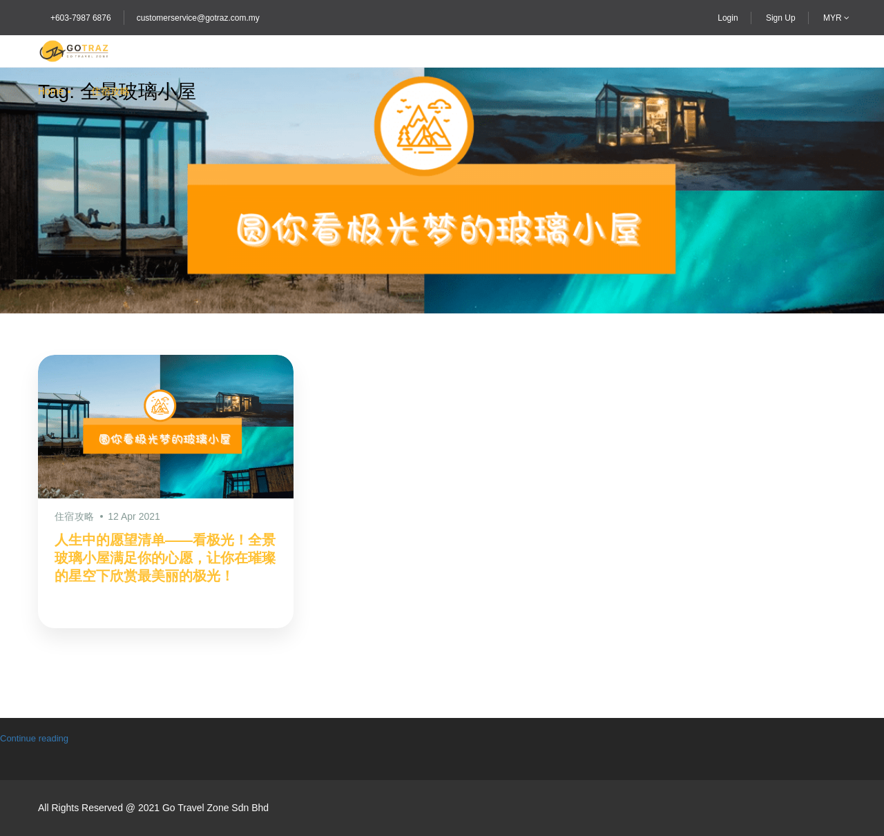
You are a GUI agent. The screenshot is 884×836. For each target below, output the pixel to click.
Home (51, 91)
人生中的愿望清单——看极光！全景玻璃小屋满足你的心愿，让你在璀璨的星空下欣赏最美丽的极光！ (165, 557)
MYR (836, 18)
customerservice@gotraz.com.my (198, 18)
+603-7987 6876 (80, 18)
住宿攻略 (110, 91)
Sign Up (781, 18)
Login (728, 18)
